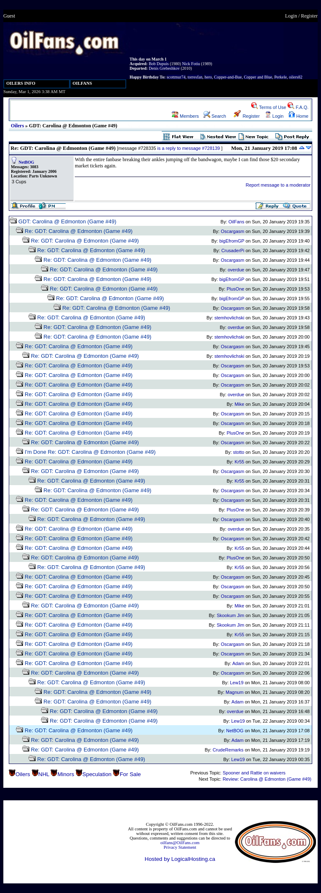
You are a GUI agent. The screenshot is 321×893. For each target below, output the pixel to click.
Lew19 (236, 682)
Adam (238, 663)
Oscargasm (232, 231)
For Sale (130, 774)
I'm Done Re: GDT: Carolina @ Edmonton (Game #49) (90, 452)
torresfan (195, 77)
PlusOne (235, 288)
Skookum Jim (230, 615)
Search (215, 116)
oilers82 (295, 77)
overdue (236, 269)
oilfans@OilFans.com (180, 842)
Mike (239, 404)
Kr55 (239, 461)
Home (298, 116)
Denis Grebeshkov (164, 68)
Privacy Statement (180, 847)
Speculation (97, 774)
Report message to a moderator (278, 184)
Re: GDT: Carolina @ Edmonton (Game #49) (78, 231)
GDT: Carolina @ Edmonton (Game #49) (67, 221)
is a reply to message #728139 (188, 148)
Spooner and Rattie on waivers (254, 772)
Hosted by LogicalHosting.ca (180, 859)
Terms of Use (268, 107)
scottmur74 (176, 77)
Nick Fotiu (191, 63)
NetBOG (26, 162)
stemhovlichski (229, 317)
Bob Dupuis (159, 63)
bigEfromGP (232, 240)
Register (309, 16)
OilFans (237, 221)
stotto (239, 452)
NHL (43, 774)
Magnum (235, 692)
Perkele (280, 77)
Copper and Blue (258, 77)
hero (208, 77)
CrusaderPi (232, 250)
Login (291, 16)
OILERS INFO (21, 83)
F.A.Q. (298, 107)
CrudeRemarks (228, 749)
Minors (65, 774)
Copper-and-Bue (228, 77)
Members (185, 116)
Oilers (17, 126)
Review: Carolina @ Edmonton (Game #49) (267, 779)
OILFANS (82, 83)
